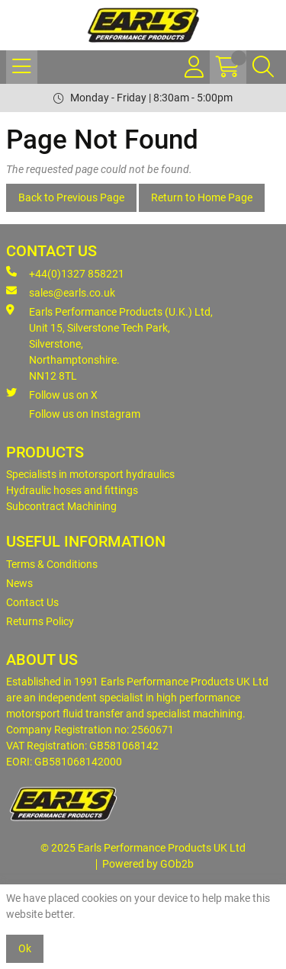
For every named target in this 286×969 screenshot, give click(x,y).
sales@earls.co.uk (60, 292)
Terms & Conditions (52, 564)
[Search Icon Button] (263, 67)
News (19, 583)
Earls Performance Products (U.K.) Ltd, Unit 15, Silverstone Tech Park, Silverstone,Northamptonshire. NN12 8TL (109, 343)
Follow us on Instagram (84, 414)
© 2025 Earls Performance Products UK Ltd (143, 848)
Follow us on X (52, 394)
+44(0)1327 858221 (65, 273)
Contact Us (32, 602)
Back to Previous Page (71, 197)
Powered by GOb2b (148, 864)
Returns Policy (40, 621)
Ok (24, 948)
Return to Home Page (201, 197)
